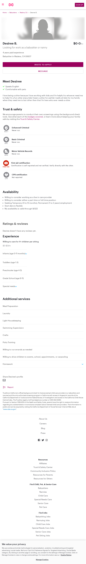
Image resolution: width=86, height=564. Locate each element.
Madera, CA (23, 12)
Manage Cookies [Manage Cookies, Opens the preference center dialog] (42, 560)
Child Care (43, 495)
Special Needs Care (43, 499)
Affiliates (43, 463)
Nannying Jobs (43, 520)
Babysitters (13, 12)
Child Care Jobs (43, 524)
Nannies (43, 492)
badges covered (35, 117)
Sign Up (79, 5)
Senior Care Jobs (43, 532)
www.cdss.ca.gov (9, 409)
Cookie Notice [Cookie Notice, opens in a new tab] (66, 555)
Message (43, 71)
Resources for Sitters (43, 478)
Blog (43, 428)
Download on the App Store (43, 450)
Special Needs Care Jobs (43, 528)
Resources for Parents (43, 475)
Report (8, 387)
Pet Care (43, 507)
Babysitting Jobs (43, 516)
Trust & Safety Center (30, 119)
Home (5, 12)
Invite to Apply (43, 64)
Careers (43, 423)
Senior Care (43, 503)
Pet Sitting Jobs (43, 535)
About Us (43, 419)
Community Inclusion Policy (43, 471)
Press (43, 433)
